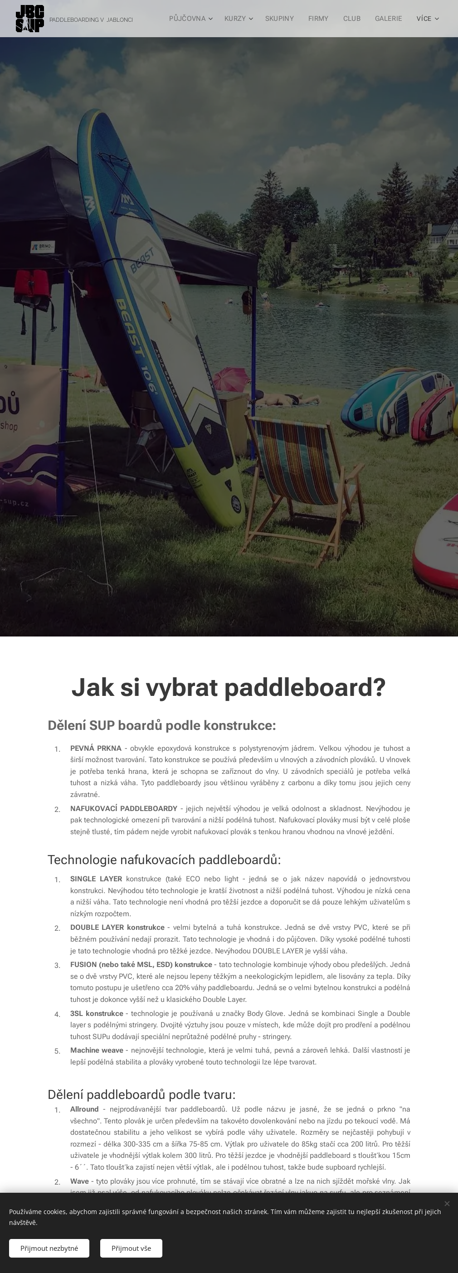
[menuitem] (194, 18)
